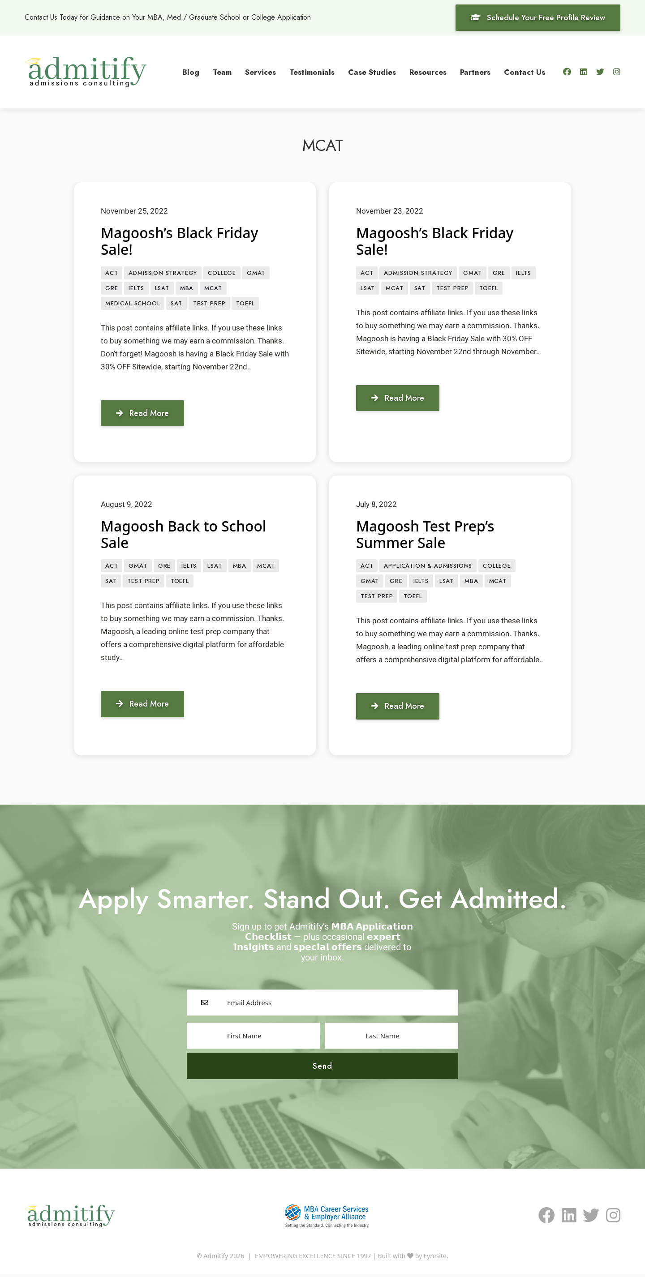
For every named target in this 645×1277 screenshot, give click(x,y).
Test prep (209, 304)
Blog (190, 71)
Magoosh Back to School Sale (184, 535)
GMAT (256, 273)
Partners (475, 71)
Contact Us (524, 71)
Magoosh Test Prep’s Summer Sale (426, 535)
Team (222, 71)
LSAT (162, 288)
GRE (111, 288)
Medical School (132, 304)
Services (260, 71)
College (222, 273)
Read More (143, 414)
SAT (176, 304)
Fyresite (435, 1258)
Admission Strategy (163, 273)
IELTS (136, 288)
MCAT (213, 288)
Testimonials (312, 71)
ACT (111, 273)
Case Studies (372, 71)
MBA (187, 288)
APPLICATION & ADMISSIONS (428, 567)
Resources (428, 71)
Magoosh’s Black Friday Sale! (180, 241)
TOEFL (245, 304)
